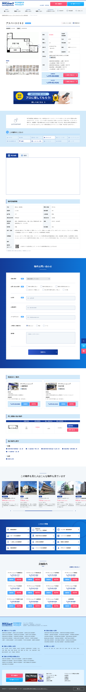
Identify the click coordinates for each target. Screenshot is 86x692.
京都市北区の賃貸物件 (7, 632)
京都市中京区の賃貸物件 (7, 634)
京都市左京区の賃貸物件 (29, 632)
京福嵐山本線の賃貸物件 (71, 640)
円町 (27, 650)
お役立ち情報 (49, 680)
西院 (22, 650)
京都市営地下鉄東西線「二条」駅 (14, 448)
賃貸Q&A (48, 678)
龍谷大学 (18, 660)
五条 (9, 650)
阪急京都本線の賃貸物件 (71, 636)
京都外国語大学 (8, 664)
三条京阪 (34, 648)
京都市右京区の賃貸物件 (29, 636)
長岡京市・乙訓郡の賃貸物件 (31, 638)
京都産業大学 (7, 660)
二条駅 (62, 61)
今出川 (10, 648)
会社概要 (42, 5)
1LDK (57, 648)
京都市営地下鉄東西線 (54, 61)
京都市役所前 (29, 648)
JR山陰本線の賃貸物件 (64, 634)
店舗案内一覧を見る (74, 567)
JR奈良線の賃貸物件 (48, 636)
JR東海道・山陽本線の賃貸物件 (51, 634)
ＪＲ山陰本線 (52, 63)
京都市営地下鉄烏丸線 (54, 65)
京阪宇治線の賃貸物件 (69, 638)
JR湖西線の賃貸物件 (74, 634)
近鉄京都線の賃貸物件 (60, 640)
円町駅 (57, 63)
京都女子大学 (28, 660)
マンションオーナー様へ (51, 675)
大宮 (19, 650)
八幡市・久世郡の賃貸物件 (8, 640)
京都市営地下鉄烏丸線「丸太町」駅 (50, 448)
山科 (10, 652)
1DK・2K (53, 648)
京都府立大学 (7, 662)
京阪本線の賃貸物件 (59, 638)
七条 (3, 650)
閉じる (78, 688)
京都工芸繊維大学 (29, 662)
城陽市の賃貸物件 (36, 640)
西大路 (15, 650)
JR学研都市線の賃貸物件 (59, 636)
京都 (12, 650)
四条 (6, 650)
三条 (38, 648)
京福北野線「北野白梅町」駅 (69, 448)
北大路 (6, 648)
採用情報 (47, 5)
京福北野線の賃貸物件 (49, 641)
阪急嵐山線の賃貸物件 (49, 638)
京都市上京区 (52, 55)
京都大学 (6, 658)
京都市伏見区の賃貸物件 (7, 638)
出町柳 (14, 648)
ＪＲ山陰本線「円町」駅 (32, 448)
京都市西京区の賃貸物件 (7, 636)
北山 (3, 648)
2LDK (66, 648)
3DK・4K (70, 648)
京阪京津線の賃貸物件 (49, 640)
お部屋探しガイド (50, 677)
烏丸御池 (23, 648)
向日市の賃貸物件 (18, 640)
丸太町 (18, 648)
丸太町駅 (62, 65)
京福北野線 (51, 67)
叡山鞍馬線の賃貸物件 (69, 641)
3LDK (74, 648)
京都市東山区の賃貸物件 (19, 634)
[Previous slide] (11, 511)
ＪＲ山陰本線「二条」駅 (12, 451)
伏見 (39, 650)
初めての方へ (49, 673)
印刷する (76, 23)
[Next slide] (38, 46)
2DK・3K (62, 648)
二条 (30, 650)
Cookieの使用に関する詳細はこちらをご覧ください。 (35, 688)
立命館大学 (27, 658)
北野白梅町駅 (58, 67)
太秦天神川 (34, 650)
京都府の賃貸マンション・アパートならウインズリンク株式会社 (15, 15)
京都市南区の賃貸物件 (18, 636)
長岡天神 (18, 652)
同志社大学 (16, 658)
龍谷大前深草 (5, 652)
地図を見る (53, 57)
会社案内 (66, 675)
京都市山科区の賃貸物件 (19, 638)
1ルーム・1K (47, 648)
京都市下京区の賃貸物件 (30, 634)
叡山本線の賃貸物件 (59, 641)
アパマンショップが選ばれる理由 (72, 673)
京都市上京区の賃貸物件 (18, 632)
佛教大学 (18, 662)
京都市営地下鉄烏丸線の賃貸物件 (51, 632)
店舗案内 (66, 677)
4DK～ (78, 648)
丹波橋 (13, 652)
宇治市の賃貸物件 (27, 640)
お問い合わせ (67, 680)
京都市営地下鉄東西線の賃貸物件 (67, 632)
